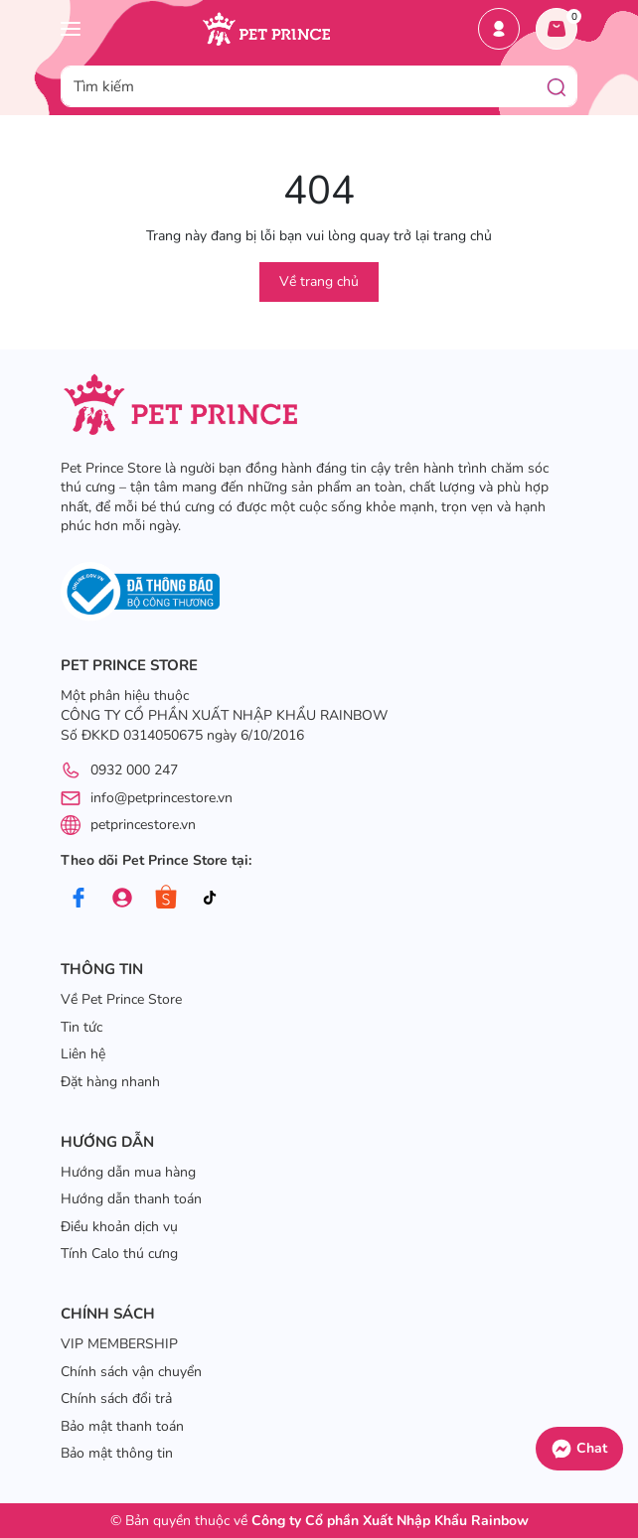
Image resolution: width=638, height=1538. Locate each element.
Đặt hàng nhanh (110, 1081)
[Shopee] (165, 898)
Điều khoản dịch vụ (119, 1226)
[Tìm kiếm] (556, 86)
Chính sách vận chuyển (131, 1371)
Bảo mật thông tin (117, 1453)
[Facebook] (78, 898)
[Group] (121, 898)
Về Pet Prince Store (121, 999)
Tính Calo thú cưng (119, 1253)
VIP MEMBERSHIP (119, 1343)
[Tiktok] (209, 898)
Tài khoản (499, 29)
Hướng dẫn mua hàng (128, 1172)
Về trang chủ (319, 281)
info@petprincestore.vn (161, 797)
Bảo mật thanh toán (122, 1426)
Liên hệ (83, 1054)
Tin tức (81, 1027)
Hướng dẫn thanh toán (131, 1198)
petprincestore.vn (143, 824)
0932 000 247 (134, 770)
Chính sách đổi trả (116, 1398)
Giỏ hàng (561, 23)
